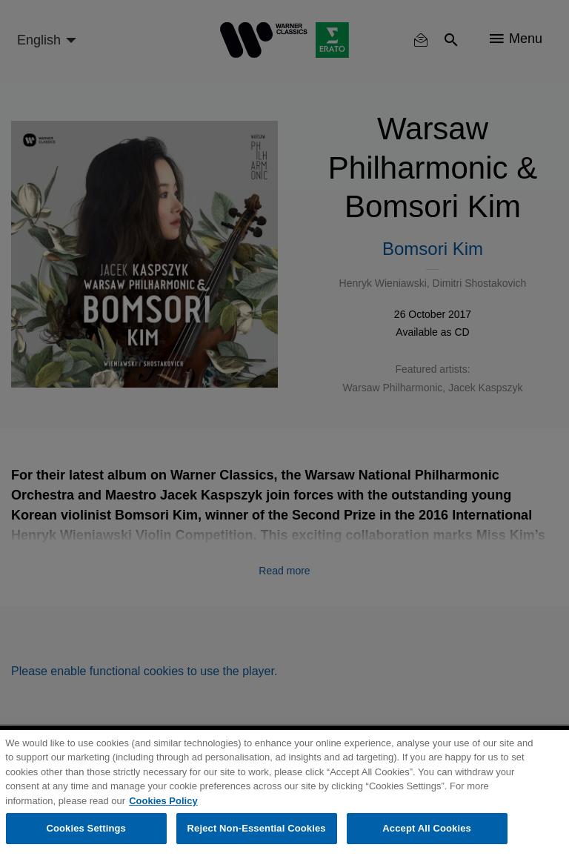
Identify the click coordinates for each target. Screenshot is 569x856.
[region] (284, 793)
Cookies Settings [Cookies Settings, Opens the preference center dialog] (86, 828)
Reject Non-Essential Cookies (256, 828)
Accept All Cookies (426, 828)
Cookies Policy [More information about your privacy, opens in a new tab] (163, 800)
